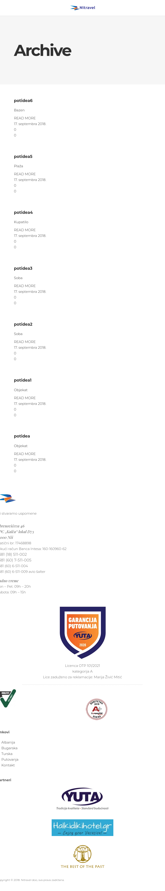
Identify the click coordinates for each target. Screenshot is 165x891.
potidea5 (23, 156)
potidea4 (23, 212)
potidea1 (23, 380)
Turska (7, 754)
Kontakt (8, 765)
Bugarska (9, 748)
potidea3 (23, 268)
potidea (22, 436)
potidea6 (23, 100)
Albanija (8, 742)
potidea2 (23, 324)
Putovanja (10, 759)
